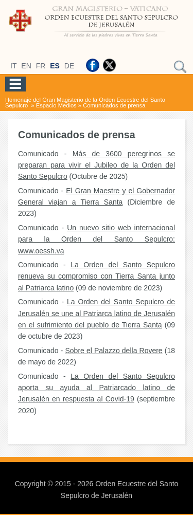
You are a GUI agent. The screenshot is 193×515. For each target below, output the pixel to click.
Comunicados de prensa (114, 105)
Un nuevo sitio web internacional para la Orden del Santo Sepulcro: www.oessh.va (96, 239)
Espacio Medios (56, 105)
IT (13, 66)
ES (55, 66)
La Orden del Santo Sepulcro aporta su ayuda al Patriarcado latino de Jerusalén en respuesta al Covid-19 (96, 387)
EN (26, 66)
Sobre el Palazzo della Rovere (113, 350)
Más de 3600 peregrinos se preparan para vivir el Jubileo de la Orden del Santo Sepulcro (96, 165)
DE (69, 66)
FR (41, 66)
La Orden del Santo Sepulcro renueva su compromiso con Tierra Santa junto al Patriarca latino (96, 276)
